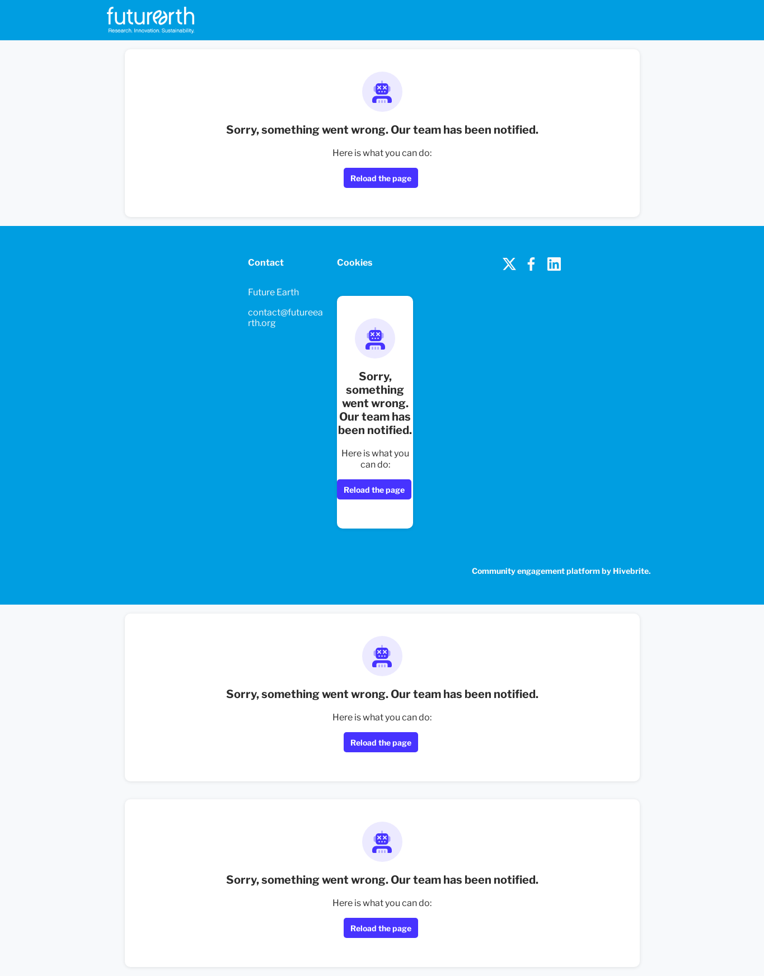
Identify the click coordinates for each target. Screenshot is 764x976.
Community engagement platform (536, 571)
